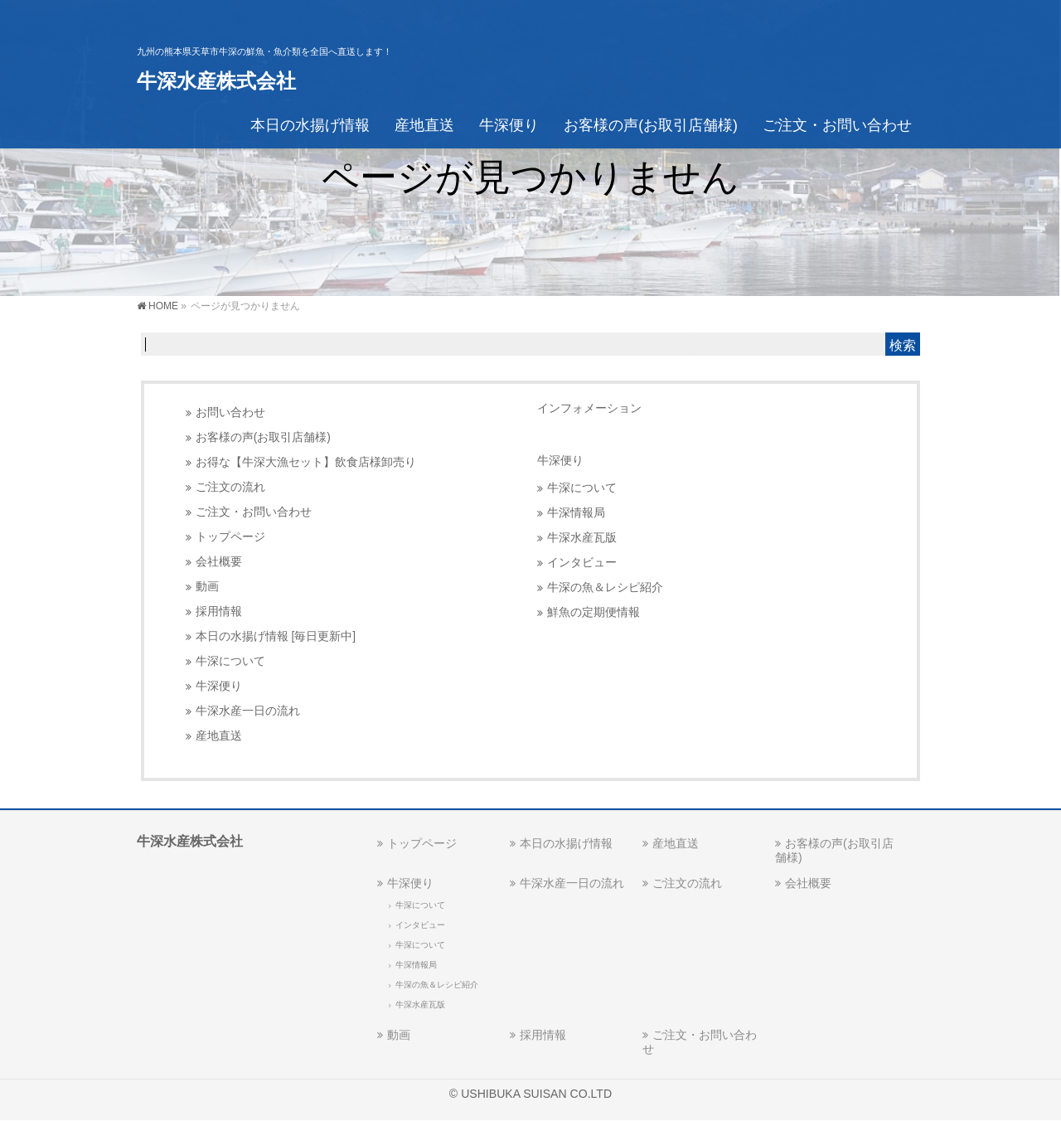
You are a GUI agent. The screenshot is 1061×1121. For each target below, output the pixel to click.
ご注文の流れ (230, 487)
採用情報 (219, 611)
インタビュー (582, 562)
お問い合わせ (230, 412)
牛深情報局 (576, 513)
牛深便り (219, 686)
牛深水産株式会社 (216, 81)
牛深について (230, 661)
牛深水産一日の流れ (248, 711)
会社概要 (219, 562)
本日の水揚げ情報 (566, 843)
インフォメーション (589, 408)
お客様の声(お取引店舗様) (263, 437)
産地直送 (219, 736)
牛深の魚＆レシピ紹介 (605, 587)
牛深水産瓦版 (582, 537)
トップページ (230, 537)
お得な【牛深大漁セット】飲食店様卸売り (306, 462)
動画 (207, 586)
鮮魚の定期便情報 (593, 612)
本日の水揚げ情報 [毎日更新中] (276, 636)
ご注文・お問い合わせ (254, 512)
